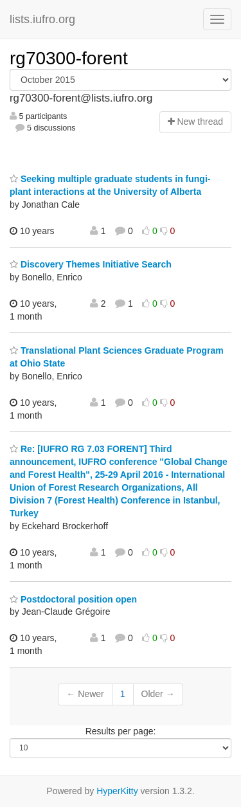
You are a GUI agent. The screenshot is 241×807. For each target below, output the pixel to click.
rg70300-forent (69, 58)
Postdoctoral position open (73, 599)
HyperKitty (117, 791)
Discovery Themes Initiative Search (91, 264)
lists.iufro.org (42, 19)
